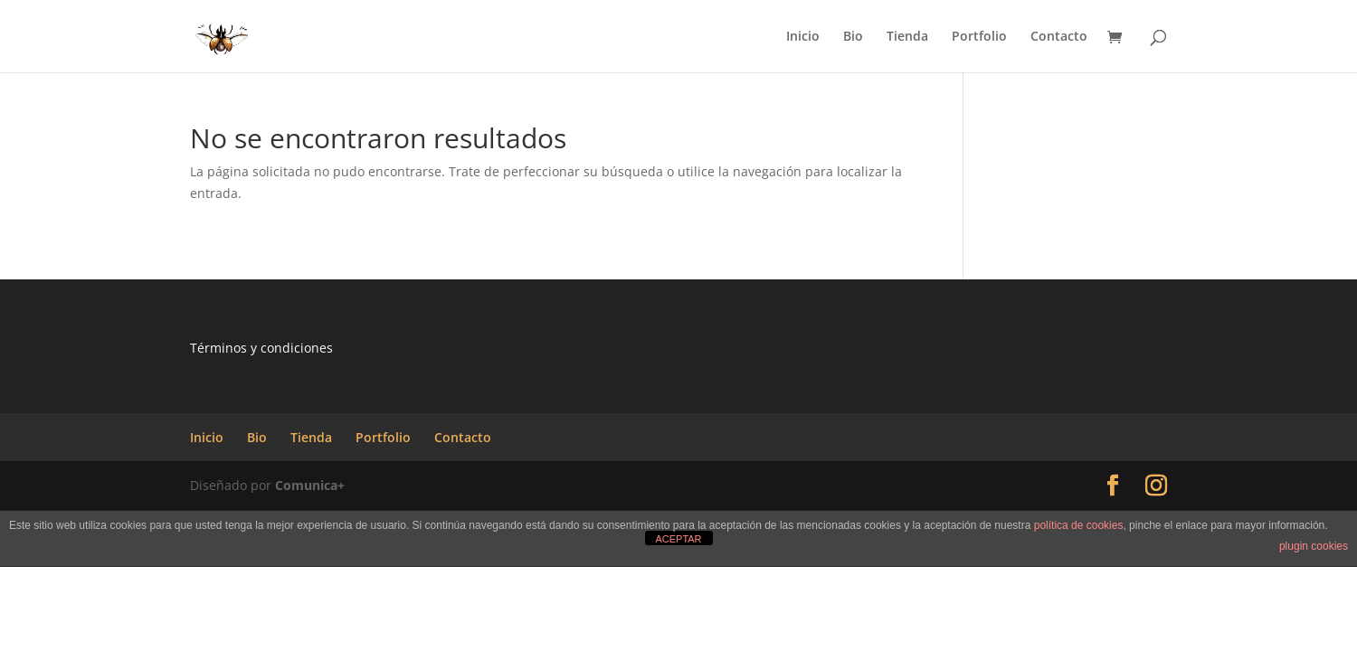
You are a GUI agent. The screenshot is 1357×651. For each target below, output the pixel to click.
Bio (853, 37)
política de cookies (1079, 525)
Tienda (907, 37)
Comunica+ (310, 485)
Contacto (1058, 37)
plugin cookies (1313, 546)
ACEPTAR (678, 538)
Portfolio (979, 37)
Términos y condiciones (261, 347)
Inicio (803, 37)
